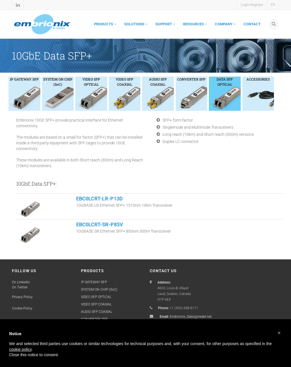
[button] (279, 332)
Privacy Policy (22, 297)
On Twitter (20, 287)
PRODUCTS (105, 24)
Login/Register (252, 5)
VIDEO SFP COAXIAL (96, 304)
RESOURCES (195, 24)
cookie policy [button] (20, 349)
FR (273, 5)
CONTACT (252, 24)
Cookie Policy (22, 308)
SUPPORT (165, 24)
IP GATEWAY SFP (94, 282)
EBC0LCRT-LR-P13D (99, 199)
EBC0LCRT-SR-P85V (99, 224)
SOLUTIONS (135, 24)
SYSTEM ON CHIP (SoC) (99, 290)
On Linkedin (21, 282)
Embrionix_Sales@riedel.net (191, 317)
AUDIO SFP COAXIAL (96, 312)
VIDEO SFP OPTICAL (96, 297)
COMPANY (225, 24)
